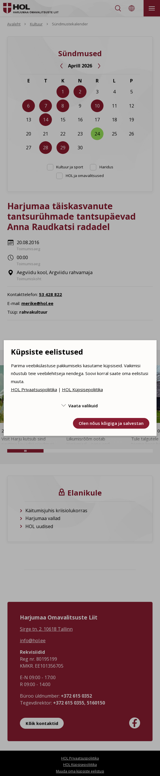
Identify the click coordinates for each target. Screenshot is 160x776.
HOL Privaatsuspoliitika (34, 389)
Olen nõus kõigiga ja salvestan (111, 423)
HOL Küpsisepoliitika (82, 389)
